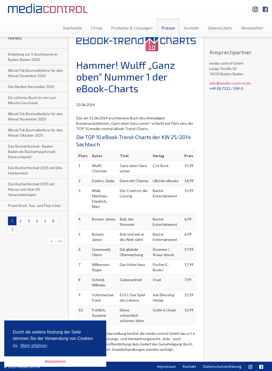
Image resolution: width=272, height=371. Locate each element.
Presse (168, 27)
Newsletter (252, 27)
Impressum (166, 366)
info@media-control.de (230, 83)
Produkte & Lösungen (131, 27)
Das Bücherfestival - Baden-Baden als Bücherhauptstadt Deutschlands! (32, 151)
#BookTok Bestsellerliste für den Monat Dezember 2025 (35, 73)
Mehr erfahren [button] (33, 345)
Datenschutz (220, 27)
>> (59, 241)
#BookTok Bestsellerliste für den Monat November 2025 (35, 116)
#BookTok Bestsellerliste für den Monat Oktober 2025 (35, 132)
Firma (96, 27)
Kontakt (191, 27)
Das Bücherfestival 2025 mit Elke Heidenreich (35, 170)
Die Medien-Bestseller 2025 (31, 86)
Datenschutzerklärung (222, 366)
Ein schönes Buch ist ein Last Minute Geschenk (32, 100)
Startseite (72, 27)
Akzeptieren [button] (55, 361)
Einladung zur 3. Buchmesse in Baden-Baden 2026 (33, 57)
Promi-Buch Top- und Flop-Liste (34, 205)
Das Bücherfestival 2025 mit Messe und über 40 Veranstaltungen (31, 189)
